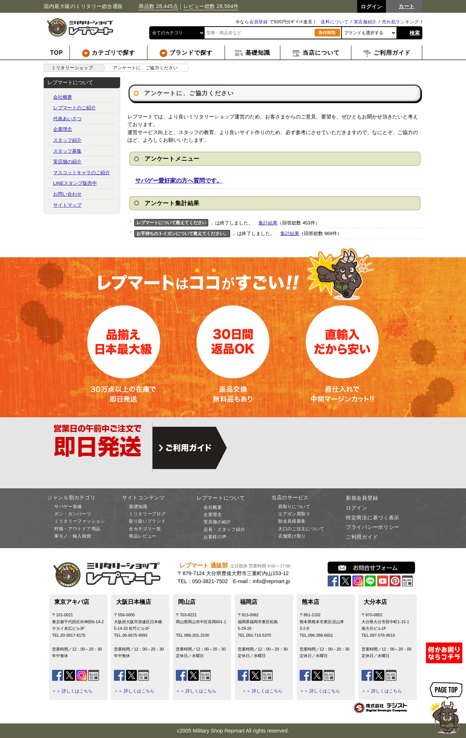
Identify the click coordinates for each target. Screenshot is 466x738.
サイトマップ (67, 205)
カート (407, 6)
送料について (334, 21)
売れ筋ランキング (400, 21)
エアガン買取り (294, 513)
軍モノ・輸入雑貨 (72, 536)
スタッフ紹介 (67, 140)
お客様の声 (215, 536)
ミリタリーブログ (147, 513)
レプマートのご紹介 (74, 107)
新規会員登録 (362, 498)
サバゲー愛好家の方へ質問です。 (178, 180)
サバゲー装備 (68, 506)
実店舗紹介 (365, 21)
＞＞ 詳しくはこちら (72, 691)
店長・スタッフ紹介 (224, 529)
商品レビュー (143, 536)
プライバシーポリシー (372, 527)
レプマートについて (221, 498)
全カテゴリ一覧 (145, 528)
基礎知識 (138, 506)
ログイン (356, 508)
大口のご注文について (301, 528)
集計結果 (267, 223)
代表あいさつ (67, 118)
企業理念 (62, 129)
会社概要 (62, 97)
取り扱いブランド (147, 521)
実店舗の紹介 (67, 161)
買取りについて (294, 506)
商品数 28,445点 (158, 6)
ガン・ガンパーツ (72, 513)
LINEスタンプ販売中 (75, 183)
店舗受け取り (292, 536)
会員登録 (258, 21)
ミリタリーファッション (79, 521)
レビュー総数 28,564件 (211, 6)
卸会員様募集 (292, 521)
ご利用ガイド (362, 537)
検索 (415, 33)
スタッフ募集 (67, 151)
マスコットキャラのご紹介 (81, 172)
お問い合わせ (67, 194)
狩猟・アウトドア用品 (77, 528)
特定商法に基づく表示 (372, 517)
